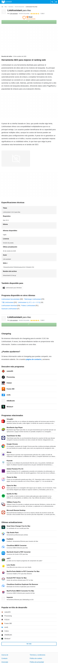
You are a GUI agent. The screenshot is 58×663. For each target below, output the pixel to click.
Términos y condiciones (37, 655)
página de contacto (33, 359)
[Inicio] (2, 7)
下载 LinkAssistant (7, 302)
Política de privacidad (37, 662)
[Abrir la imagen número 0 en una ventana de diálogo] (15, 158)
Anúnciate (4, 662)
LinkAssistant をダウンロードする (29, 302)
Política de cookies (36, 658)
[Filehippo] (6, 2)
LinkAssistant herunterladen (10, 299)
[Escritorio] (11, 7)
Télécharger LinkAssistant (32, 299)
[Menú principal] (56, 2)
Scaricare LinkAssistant (9, 308)
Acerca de (4, 655)
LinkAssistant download (9, 305)
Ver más (29, 643)
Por (12, 13)
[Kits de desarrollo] (19, 7)
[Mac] (6, 7)
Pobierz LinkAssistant (28, 305)
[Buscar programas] (52, 2)
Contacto (4, 658)
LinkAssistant (19, 10)
